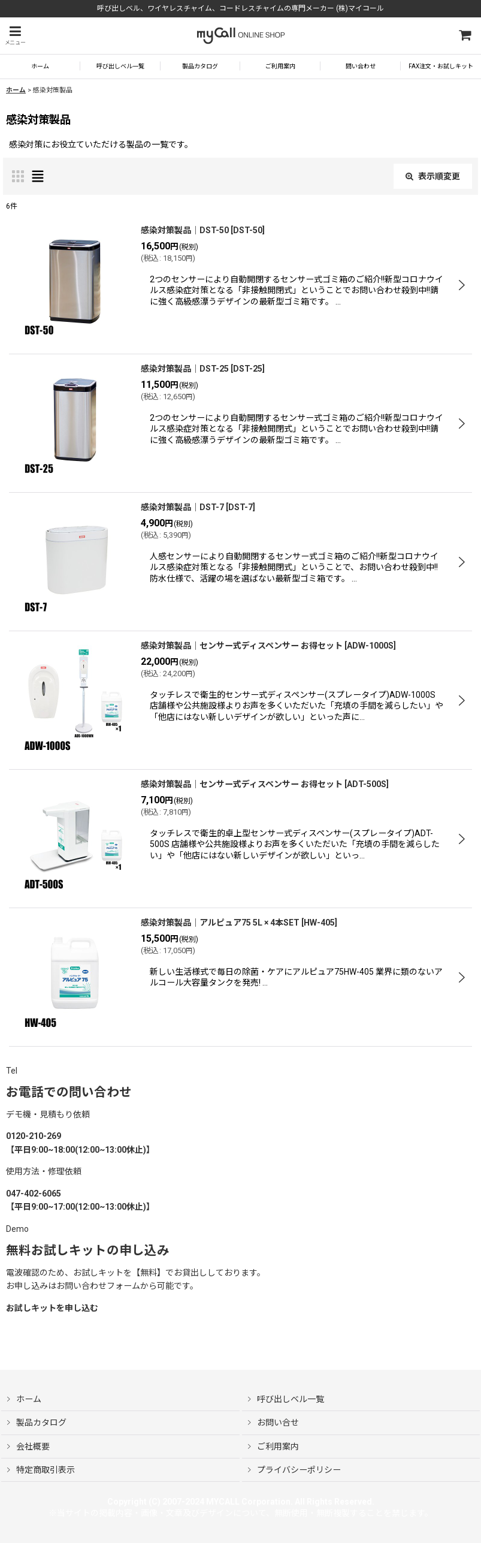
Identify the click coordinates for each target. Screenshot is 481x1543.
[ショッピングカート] (464, 35)
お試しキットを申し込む (52, 1308)
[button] (15, 35)
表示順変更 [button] (433, 176)
